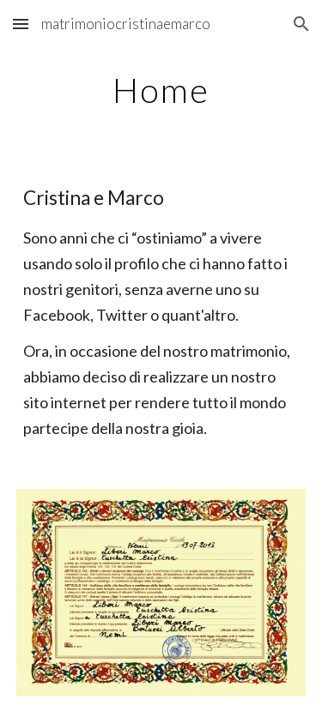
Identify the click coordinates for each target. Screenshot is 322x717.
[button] (20, 23)
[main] (161, 90)
